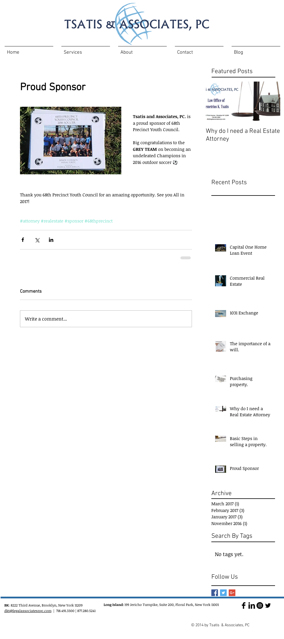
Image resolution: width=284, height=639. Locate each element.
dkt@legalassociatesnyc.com (28, 610)
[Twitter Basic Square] (223, 592)
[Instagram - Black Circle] (259, 605)
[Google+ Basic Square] (232, 592)
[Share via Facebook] (22, 239)
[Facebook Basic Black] (243, 605)
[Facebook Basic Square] (214, 592)
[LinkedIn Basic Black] (251, 605)
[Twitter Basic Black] (268, 605)
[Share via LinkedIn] (51, 239)
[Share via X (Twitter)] (37, 239)
